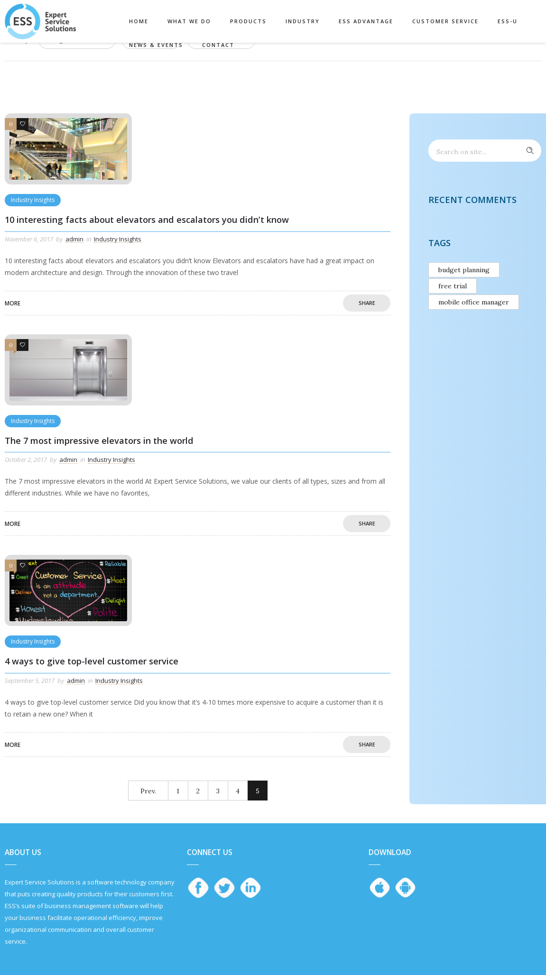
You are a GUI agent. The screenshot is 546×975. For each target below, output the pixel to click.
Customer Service (445, 21)
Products (248, 21)
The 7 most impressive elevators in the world (99, 440)
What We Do (189, 21)
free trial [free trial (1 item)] (452, 286)
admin (74, 239)
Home (138, 21)
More (12, 303)
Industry (303, 21)
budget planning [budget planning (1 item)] (464, 270)
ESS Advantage (366, 21)
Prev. (148, 791)
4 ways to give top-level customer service (91, 661)
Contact (218, 44)
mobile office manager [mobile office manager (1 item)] (473, 302)
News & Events (156, 44)
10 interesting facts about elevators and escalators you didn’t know (147, 219)
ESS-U (508, 21)
